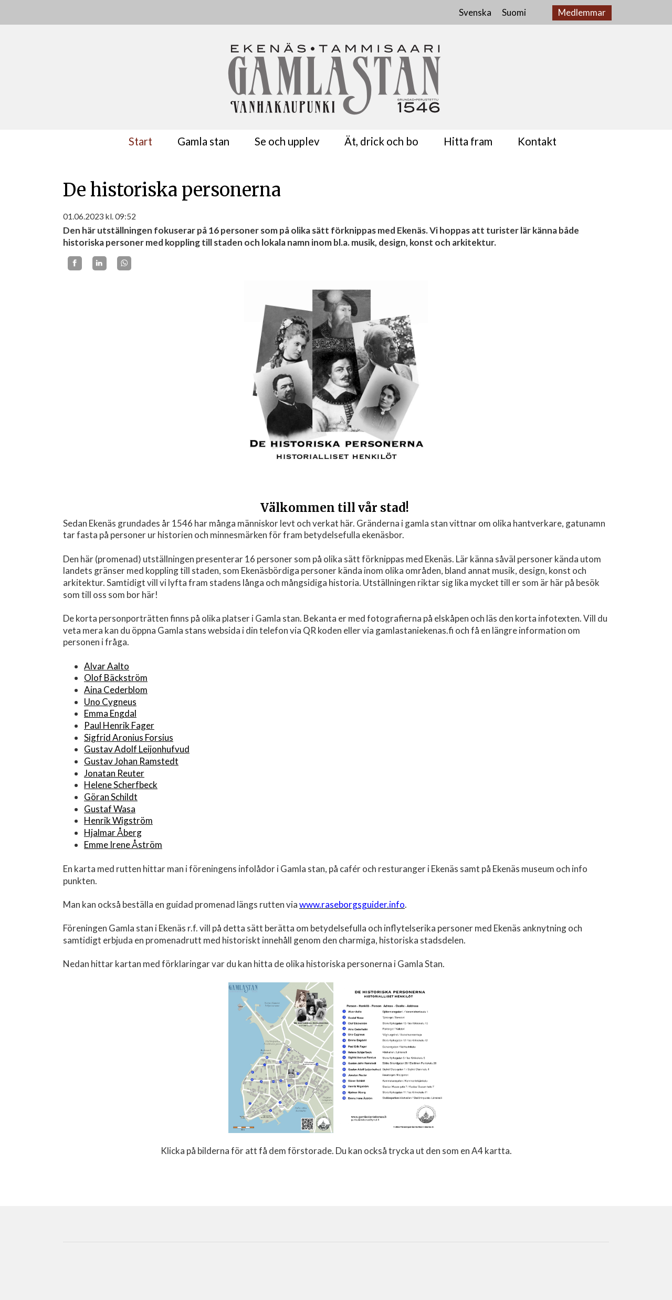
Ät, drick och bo (381, 141)
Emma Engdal (110, 713)
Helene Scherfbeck (121, 784)
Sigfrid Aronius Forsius (128, 737)
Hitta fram (468, 141)
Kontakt (537, 141)
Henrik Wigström (118, 820)
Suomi (514, 12)
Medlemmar (582, 12)
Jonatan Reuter (114, 773)
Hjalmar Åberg (113, 832)
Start (140, 141)
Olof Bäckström (116, 677)
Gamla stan (203, 141)
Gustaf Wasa (109, 808)
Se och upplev (287, 141)
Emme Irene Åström (123, 844)
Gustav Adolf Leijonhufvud (137, 748)
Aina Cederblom (116, 689)
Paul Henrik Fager (119, 725)
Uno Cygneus (110, 701)
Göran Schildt (111, 796)
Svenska (475, 12)
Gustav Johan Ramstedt (131, 761)
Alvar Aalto (106, 666)
